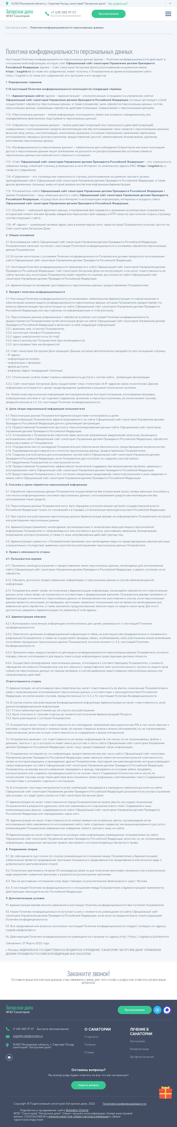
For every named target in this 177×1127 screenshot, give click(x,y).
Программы (137, 1041)
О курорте (91, 1036)
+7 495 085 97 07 (63, 12)
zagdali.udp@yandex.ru (28, 1035)
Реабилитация (139, 1049)
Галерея (90, 1044)
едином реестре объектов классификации (78, 1116)
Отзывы (89, 1052)
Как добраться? (118, 3)
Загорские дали (16, 27)
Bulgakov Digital (77, 1110)
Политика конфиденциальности (124, 1104)
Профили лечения (142, 1057)
